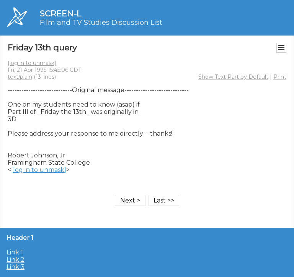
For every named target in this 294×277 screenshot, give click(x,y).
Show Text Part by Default (233, 76)
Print (279, 76)
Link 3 (15, 267)
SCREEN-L (60, 13)
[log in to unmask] (32, 63)
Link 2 (15, 259)
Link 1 (15, 252)
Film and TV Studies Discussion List (101, 22)
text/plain (20, 76)
